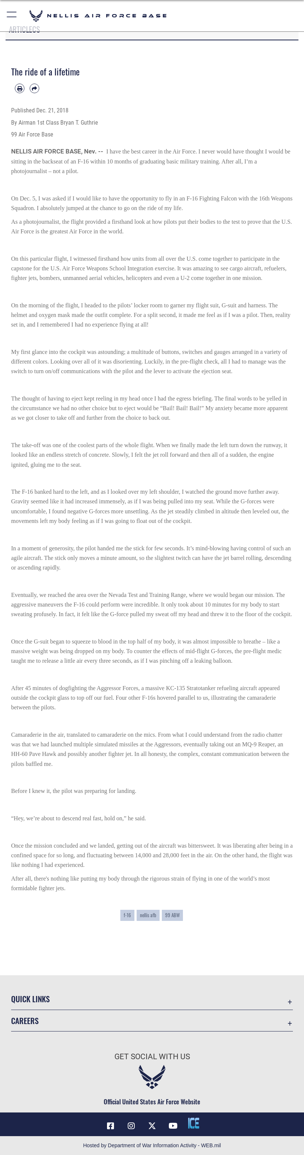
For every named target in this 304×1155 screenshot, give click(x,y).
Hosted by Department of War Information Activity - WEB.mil (152, 1145)
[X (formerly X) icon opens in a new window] (152, 1125)
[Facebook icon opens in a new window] (110, 1125)
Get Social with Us (152, 1056)
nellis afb (148, 915)
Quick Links (30, 998)
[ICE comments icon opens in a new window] (193, 1123)
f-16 (127, 915)
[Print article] (19, 88)
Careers (25, 1020)
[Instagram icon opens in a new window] (131, 1125)
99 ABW (172, 915)
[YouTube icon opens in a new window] (172, 1125)
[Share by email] (34, 88)
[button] (12, 15)
